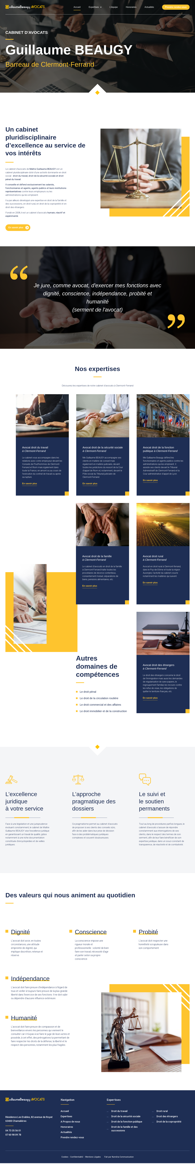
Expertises (95, 7)
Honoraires (131, 7)
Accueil (77, 7)
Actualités (149, 7)
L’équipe (114, 7)
